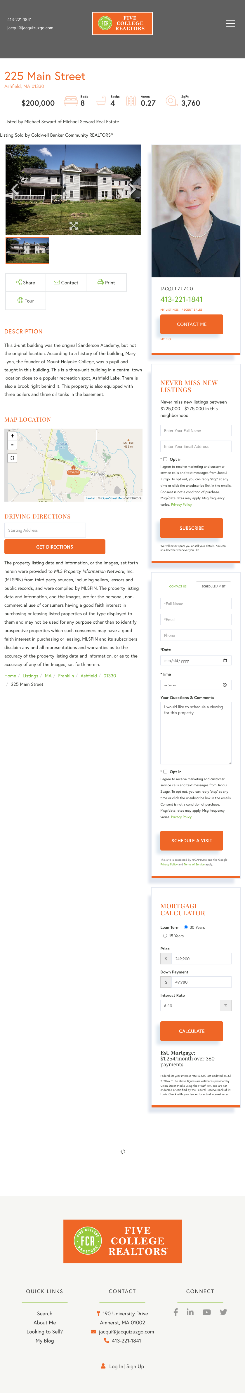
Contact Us (178, 586)
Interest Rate (172, 995)
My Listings (169, 310)
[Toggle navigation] (230, 23)
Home (10, 660)
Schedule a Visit (213, 586)
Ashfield (89, 660)
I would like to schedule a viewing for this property (196, 733)
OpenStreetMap (112, 498)
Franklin (66, 660)
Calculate (192, 1031)
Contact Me (192, 324)
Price (165, 948)
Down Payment (174, 972)
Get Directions (115, 531)
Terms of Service (194, 864)
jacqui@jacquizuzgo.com (30, 27)
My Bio (165, 339)
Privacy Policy (181, 504)
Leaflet (90, 498)
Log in (116, 1366)
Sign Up (135, 1366)
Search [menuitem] (44, 1313)
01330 (110, 660)
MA (48, 660)
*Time (165, 674)
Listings (30, 660)
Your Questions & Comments (187, 697)
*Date (165, 649)
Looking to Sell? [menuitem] (45, 1331)
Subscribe (192, 528)
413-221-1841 (19, 19)
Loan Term (169, 927)
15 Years (173, 935)
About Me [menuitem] (45, 1322)
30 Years (194, 927)
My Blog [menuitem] (45, 1340)
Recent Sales (192, 310)
